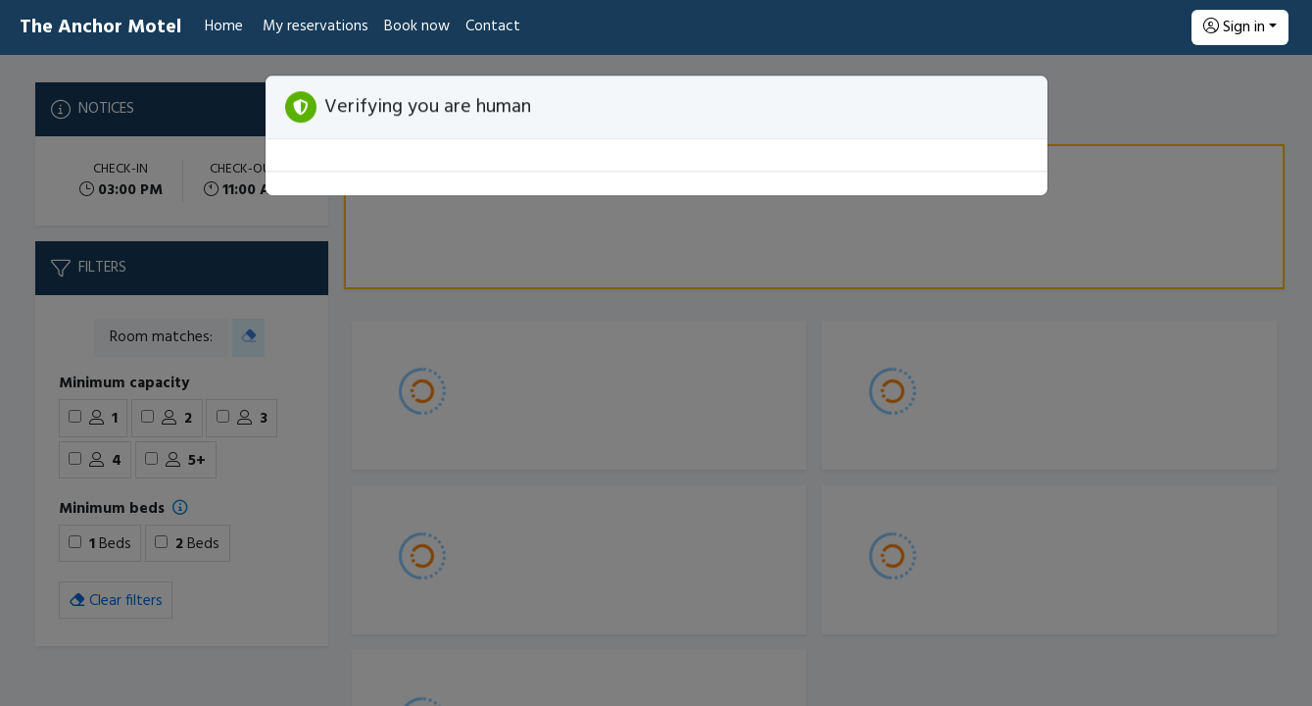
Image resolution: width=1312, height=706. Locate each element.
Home (224, 26)
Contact (492, 26)
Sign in (1234, 27)
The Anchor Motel (100, 27)
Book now (417, 26)
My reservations (315, 26)
